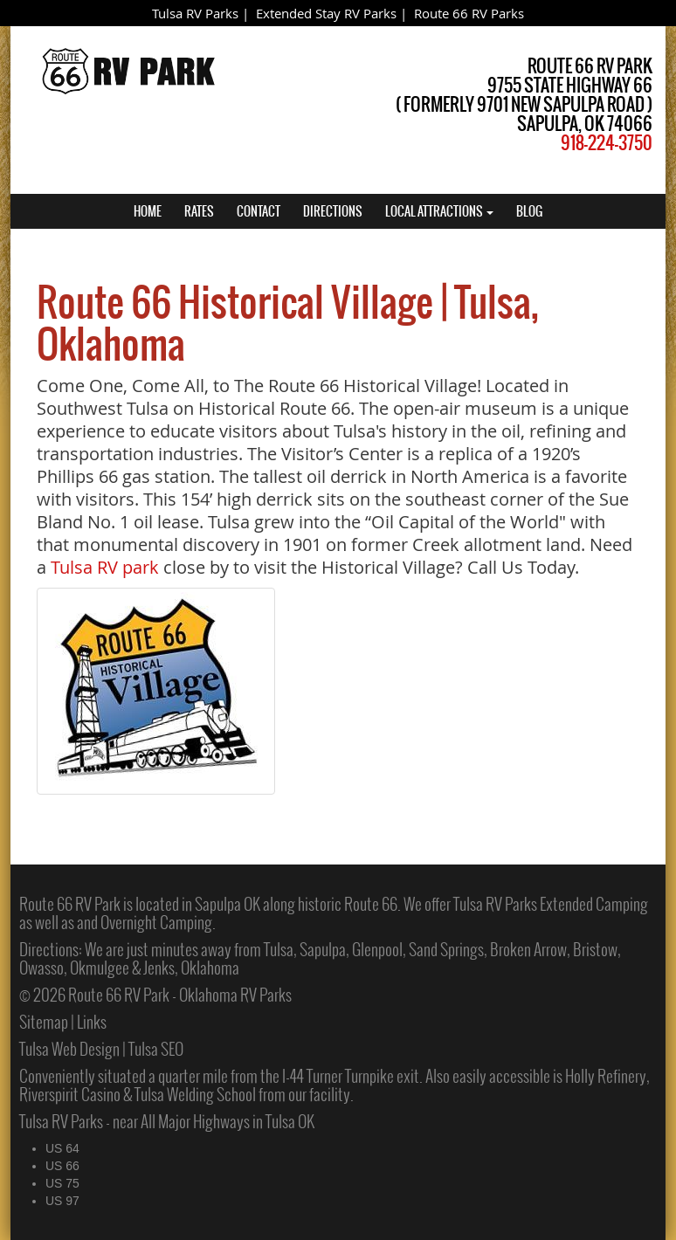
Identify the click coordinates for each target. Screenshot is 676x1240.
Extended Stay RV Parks (326, 13)
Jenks (159, 967)
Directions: (50, 949)
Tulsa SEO (155, 1048)
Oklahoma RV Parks (235, 994)
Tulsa (278, 949)
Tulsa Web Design (69, 1048)
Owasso (41, 967)
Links (92, 1021)
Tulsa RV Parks (195, 13)
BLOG (529, 211)
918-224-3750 (606, 142)
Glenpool (377, 949)
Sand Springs (446, 949)
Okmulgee (99, 967)
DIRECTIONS (332, 211)
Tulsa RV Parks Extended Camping (550, 903)
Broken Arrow (528, 949)
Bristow (595, 949)
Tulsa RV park (105, 567)
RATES (199, 211)
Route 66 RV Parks (469, 13)
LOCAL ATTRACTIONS (439, 211)
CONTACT (258, 211)
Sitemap (43, 1021)
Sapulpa (323, 949)
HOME (148, 211)
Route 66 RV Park (70, 903)
